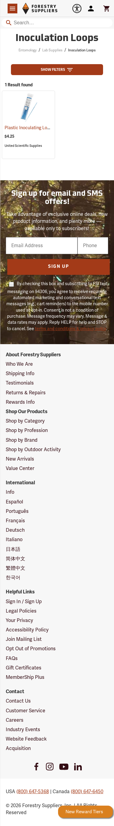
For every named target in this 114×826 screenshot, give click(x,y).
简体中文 (15, 559)
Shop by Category (25, 421)
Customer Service (25, 711)
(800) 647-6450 (87, 792)
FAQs (12, 658)
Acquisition (18, 748)
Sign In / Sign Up (24, 602)
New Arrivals (20, 459)
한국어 (13, 578)
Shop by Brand (21, 440)
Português (17, 511)
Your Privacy (19, 620)
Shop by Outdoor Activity (33, 450)
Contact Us (18, 701)
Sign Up (58, 266)
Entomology (27, 50)
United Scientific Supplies (23, 146)
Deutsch (15, 530)
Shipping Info (20, 374)
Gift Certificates (23, 668)
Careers (14, 720)
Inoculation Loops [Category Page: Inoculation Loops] (57, 38)
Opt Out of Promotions (31, 649)
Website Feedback (26, 739)
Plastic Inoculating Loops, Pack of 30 (48, 127)
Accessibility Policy (27, 630)
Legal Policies (21, 611)
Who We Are (19, 364)
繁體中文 (15, 568)
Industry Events (23, 730)
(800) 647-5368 (32, 792)
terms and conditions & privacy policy (70, 328)
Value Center (20, 468)
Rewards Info (20, 402)
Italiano (14, 540)
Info (10, 492)
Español (14, 502)
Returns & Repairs (26, 393)
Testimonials (20, 383)
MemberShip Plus (25, 677)
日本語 (13, 549)
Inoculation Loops (81, 50)
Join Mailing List (24, 639)
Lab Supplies (52, 50)
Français (15, 521)
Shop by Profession (27, 430)
